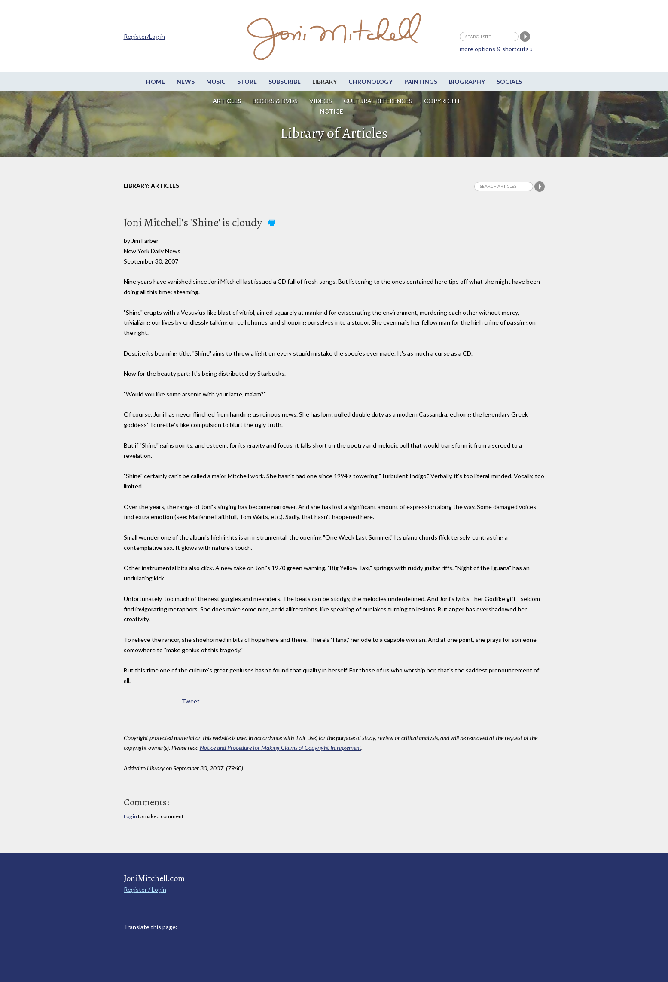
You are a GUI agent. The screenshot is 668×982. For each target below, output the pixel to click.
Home (155, 81)
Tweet (191, 701)
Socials (509, 81)
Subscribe (284, 81)
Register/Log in (144, 36)
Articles (227, 100)
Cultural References (378, 100)
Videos (320, 100)
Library (324, 81)
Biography (467, 81)
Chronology (370, 81)
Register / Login (145, 889)
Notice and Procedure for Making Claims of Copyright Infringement (280, 747)
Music (216, 81)
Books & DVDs (275, 100)
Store (247, 81)
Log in (130, 816)
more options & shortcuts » (496, 48)
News (186, 81)
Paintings (420, 81)
